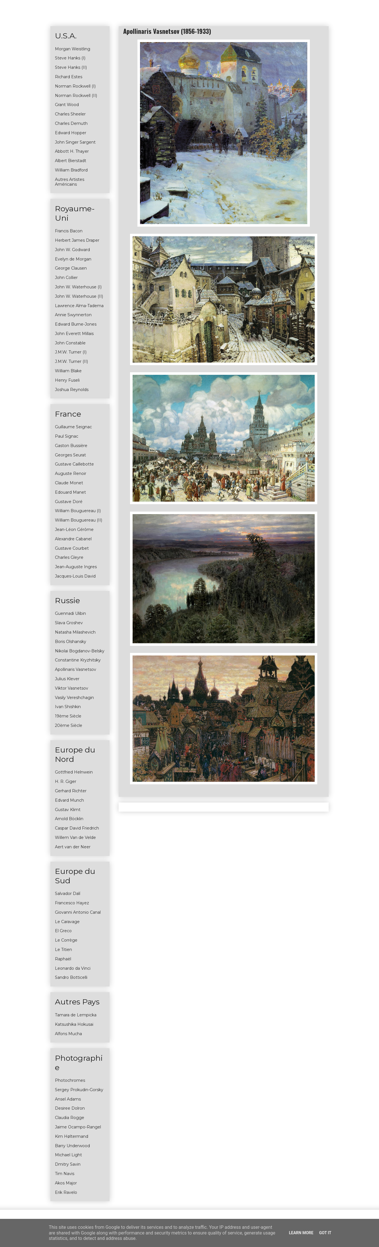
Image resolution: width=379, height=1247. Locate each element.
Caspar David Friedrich (77, 828)
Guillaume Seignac (73, 426)
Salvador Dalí (67, 893)
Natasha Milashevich (75, 632)
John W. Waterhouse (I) (78, 286)
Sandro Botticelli (71, 977)
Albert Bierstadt (70, 160)
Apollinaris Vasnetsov (75, 669)
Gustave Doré (69, 501)
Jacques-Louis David (75, 576)
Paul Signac (66, 436)
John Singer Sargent (75, 142)
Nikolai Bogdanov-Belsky (79, 651)
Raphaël (63, 958)
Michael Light (68, 1154)
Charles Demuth (71, 123)
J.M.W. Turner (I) (70, 352)
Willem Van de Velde (75, 837)
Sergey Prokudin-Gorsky (79, 1089)
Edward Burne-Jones (75, 324)
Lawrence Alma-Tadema (79, 305)
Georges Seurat (70, 455)
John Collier (66, 277)
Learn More (301, 1233)
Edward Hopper (70, 132)
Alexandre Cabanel (73, 538)
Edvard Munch (69, 800)
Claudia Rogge (69, 1117)
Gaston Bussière (71, 445)
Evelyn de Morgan (73, 259)
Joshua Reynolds (71, 389)
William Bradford (71, 170)
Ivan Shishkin (68, 706)
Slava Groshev (69, 622)
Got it (325, 1233)
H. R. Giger (65, 781)
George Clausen (71, 268)
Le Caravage (67, 921)
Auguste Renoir (70, 473)
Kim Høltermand (71, 1136)
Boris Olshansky (70, 641)
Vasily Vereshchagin (74, 697)
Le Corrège (66, 940)
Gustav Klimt (68, 809)
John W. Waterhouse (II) (79, 296)
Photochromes (70, 1080)
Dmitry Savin (68, 1164)
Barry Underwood (72, 1145)
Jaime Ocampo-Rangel (78, 1127)
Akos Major (66, 1183)
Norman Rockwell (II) (76, 95)
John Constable (70, 343)
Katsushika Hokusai (74, 1024)
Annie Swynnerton (73, 314)
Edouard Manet (70, 492)
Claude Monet (69, 482)
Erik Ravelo (66, 1192)
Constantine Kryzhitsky (78, 660)
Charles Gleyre (69, 557)
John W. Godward (72, 249)
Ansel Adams (68, 1099)
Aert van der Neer (72, 846)
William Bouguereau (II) (78, 520)
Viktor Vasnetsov (71, 688)
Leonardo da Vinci (72, 968)
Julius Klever (67, 678)
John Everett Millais (74, 333)
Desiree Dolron (70, 1108)
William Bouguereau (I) (78, 510)
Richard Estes (68, 76)
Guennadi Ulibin (70, 613)
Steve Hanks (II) (71, 67)
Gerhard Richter (70, 790)
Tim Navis (64, 1173)
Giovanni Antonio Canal (78, 912)
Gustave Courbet (72, 548)
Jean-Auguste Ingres (76, 566)
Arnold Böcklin (69, 818)
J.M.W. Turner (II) (71, 361)
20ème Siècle (68, 725)
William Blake (68, 370)
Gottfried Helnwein (74, 772)
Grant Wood (67, 104)
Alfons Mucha (68, 1033)
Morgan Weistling (72, 48)
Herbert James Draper (77, 240)
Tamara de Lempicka (75, 1015)
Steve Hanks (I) (70, 58)
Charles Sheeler (70, 114)
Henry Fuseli (67, 380)
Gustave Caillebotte (74, 464)
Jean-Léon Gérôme (74, 529)
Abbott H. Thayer (72, 151)
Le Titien (63, 949)
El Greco (63, 930)
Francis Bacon (69, 230)
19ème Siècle (68, 716)
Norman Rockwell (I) (75, 86)
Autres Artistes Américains (69, 182)
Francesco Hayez (72, 902)
